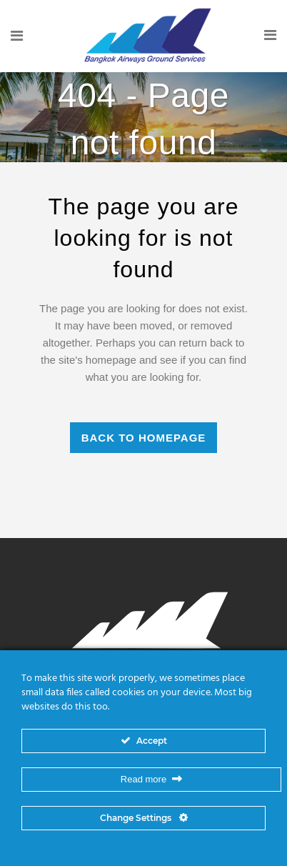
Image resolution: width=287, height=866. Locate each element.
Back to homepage (143, 438)
